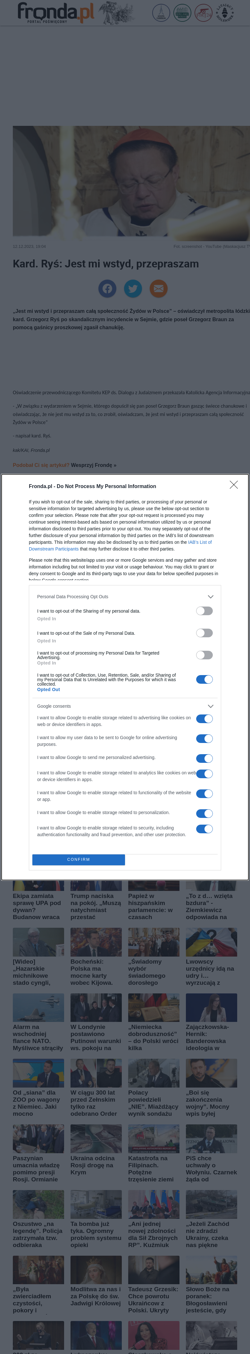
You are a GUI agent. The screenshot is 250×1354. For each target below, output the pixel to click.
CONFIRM (79, 859)
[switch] (204, 611)
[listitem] (125, 596)
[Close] (236, 487)
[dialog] (125, 677)
